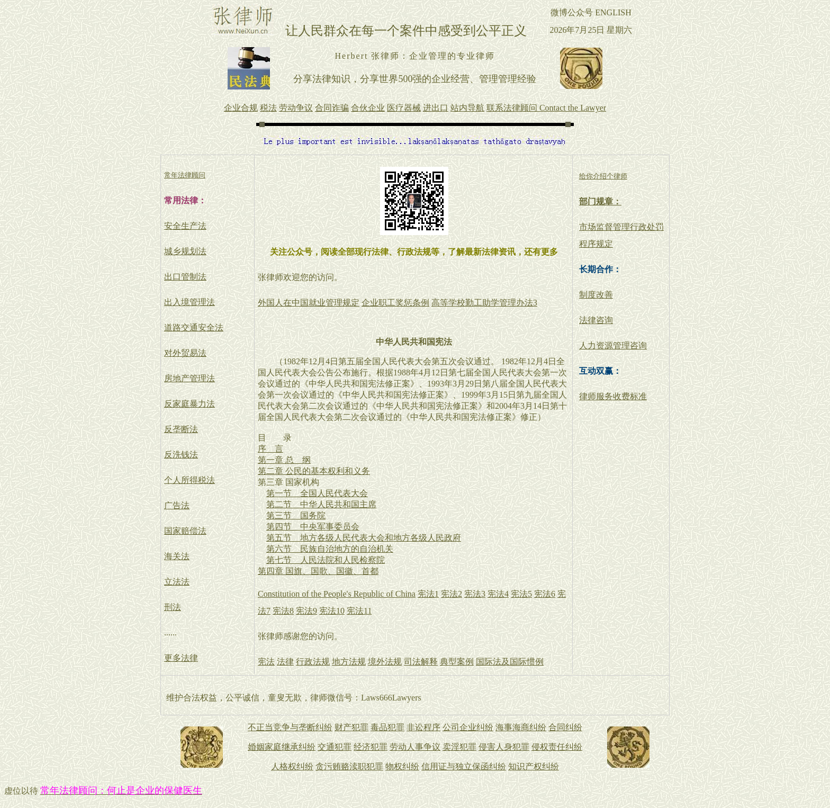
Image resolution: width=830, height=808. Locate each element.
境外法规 (385, 661)
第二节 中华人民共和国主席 (321, 504)
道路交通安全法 (193, 327)
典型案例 (457, 661)
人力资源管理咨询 (613, 345)
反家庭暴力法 (189, 403)
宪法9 (306, 610)
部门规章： (600, 201)
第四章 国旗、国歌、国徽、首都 (318, 571)
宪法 (266, 661)
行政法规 (313, 661)
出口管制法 (185, 276)
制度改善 (596, 294)
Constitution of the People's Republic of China (337, 593)
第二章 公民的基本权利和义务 (314, 470)
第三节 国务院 (296, 515)
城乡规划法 (185, 251)
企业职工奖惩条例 (395, 302)
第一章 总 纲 (284, 459)
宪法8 (283, 610)
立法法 (177, 581)
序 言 (270, 448)
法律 (285, 661)
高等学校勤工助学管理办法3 (484, 302)
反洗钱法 (181, 454)
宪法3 (474, 593)
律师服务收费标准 (613, 396)
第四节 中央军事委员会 (312, 526)
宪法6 (544, 593)
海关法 (177, 556)
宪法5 (521, 593)
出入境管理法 (189, 302)
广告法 (177, 505)
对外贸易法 (185, 352)
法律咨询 (596, 320)
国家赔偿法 (185, 530)
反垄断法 (181, 429)
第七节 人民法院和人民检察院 (325, 559)
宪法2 (451, 593)
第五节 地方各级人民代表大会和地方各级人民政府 (363, 537)
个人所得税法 (189, 479)
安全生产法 (185, 225)
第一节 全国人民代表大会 (317, 493)
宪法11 (359, 610)
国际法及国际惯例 (510, 661)
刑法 (172, 607)
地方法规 (349, 661)
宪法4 (498, 593)
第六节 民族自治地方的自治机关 (329, 548)
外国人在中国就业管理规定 (308, 302)
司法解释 (421, 661)
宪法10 (332, 610)
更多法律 (181, 657)
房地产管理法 (189, 378)
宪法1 (428, 593)
